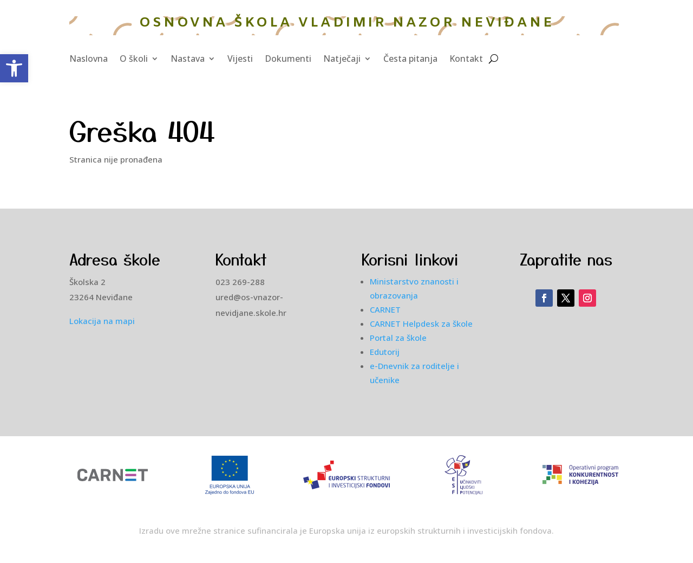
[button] (14, 68)
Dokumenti (288, 59)
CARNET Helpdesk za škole (421, 323)
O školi (134, 59)
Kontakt (466, 59)
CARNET (385, 309)
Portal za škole (398, 337)
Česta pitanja (410, 59)
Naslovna (88, 59)
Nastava (188, 59)
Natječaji (342, 59)
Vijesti (240, 59)
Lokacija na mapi (102, 320)
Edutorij (385, 351)
